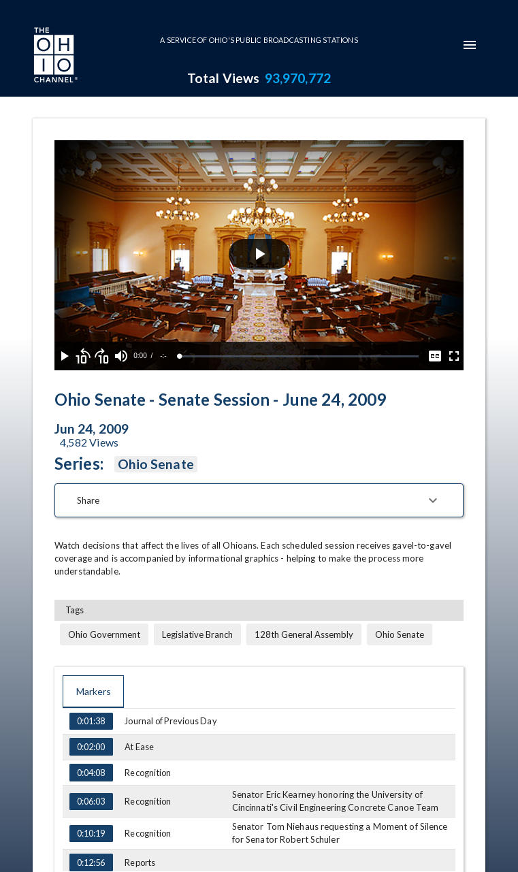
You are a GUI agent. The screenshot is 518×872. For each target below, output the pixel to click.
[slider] (299, 356)
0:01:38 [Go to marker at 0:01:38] (91, 721)
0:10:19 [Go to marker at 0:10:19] (91, 834)
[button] (259, 500)
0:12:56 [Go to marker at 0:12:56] (91, 862)
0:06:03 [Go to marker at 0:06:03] (91, 802)
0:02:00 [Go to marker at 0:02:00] (91, 747)
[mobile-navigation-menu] (469, 45)
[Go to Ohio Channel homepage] (54, 56)
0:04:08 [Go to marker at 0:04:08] (91, 772)
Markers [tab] (93, 691)
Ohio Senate (155, 464)
